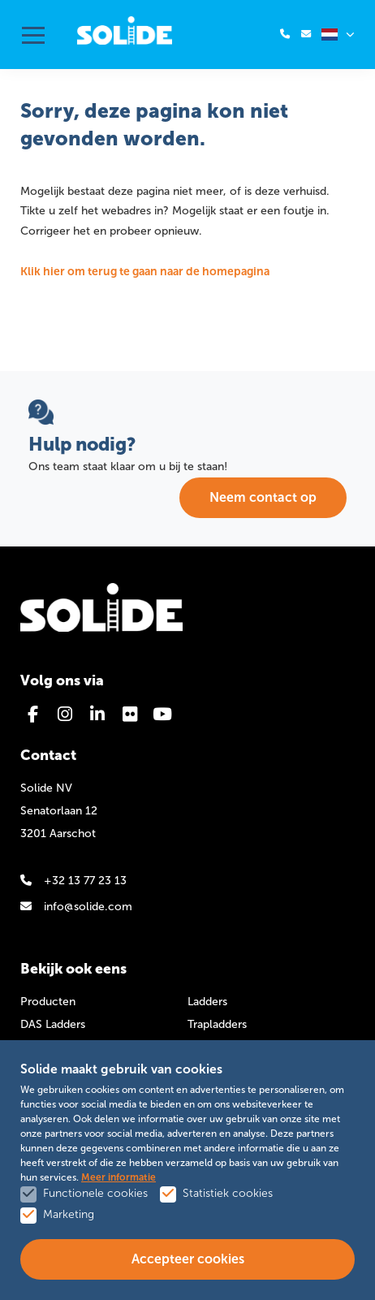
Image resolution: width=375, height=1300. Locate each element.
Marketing (68, 1214)
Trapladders (217, 1024)
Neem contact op (263, 497)
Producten (47, 1002)
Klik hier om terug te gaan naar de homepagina (144, 271)
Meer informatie (118, 1177)
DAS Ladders (52, 1024)
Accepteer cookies (187, 1259)
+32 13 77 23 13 (73, 881)
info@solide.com (76, 906)
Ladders (207, 1002)
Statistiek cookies (228, 1193)
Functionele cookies (95, 1193)
